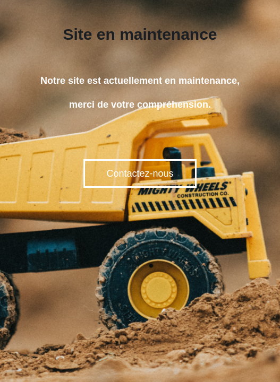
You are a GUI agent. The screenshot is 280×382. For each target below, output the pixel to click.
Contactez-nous (139, 173)
